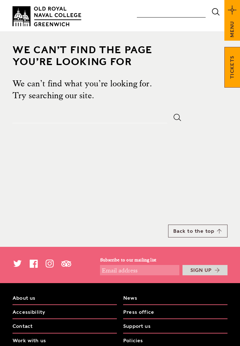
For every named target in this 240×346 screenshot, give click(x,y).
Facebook (33, 263)
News (130, 298)
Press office (138, 312)
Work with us (29, 340)
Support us (137, 326)
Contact (22, 326)
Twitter (17, 263)
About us (23, 298)
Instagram (49, 263)
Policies (133, 340)
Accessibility (28, 312)
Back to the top (197, 230)
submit (215, 12)
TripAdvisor (66, 263)
